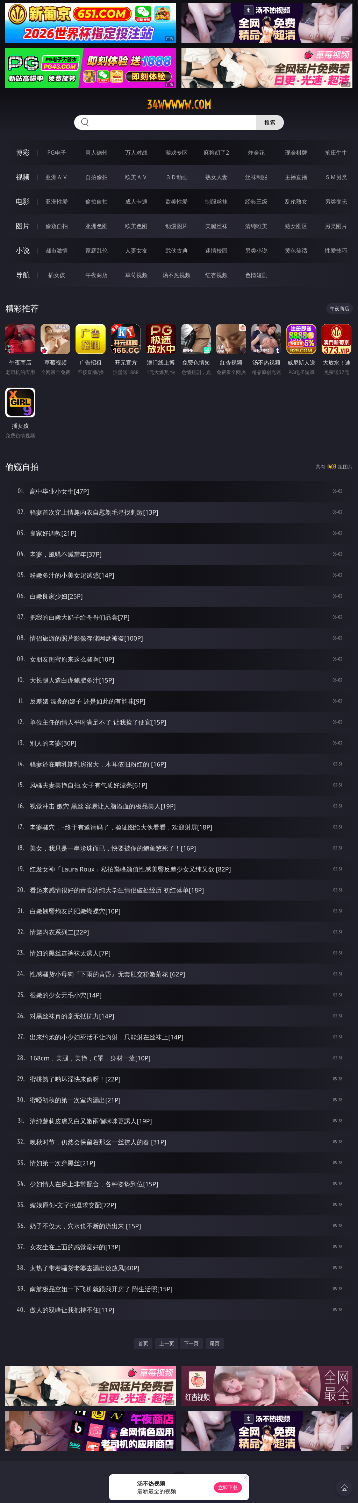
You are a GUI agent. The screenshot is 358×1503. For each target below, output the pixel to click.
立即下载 (228, 1487)
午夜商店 (96, 275)
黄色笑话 (296, 250)
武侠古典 (176, 250)
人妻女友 (136, 250)
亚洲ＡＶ (56, 177)
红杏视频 (216, 275)
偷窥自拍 (56, 226)
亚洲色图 (96, 226)
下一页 (191, 1343)
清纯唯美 (256, 226)
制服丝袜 (216, 201)
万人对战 (136, 152)
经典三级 (256, 201)
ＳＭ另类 (336, 177)
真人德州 (96, 152)
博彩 (23, 152)
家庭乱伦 (96, 250)
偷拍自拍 (96, 201)
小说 (23, 250)
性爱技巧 (336, 250)
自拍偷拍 (96, 177)
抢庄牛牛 (336, 152)
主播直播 (296, 177)
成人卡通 (136, 201)
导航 (23, 275)
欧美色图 (136, 226)
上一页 (166, 1343)
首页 (143, 1343)
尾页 (215, 1343)
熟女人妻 (216, 177)
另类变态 (336, 201)
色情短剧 (256, 275)
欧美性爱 (176, 201)
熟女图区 (296, 226)
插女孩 (56, 275)
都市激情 (56, 250)
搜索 (269, 122)
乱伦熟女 (296, 201)
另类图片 (336, 226)
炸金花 (256, 152)
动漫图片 (176, 226)
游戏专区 (176, 152)
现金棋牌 (296, 152)
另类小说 (256, 250)
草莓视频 (136, 275)
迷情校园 (216, 250)
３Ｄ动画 (176, 177)
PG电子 (56, 152)
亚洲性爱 (56, 201)
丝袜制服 (256, 177)
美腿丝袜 (216, 226)
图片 (23, 226)
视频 (23, 177)
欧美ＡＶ (136, 177)
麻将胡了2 (216, 152)
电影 (23, 201)
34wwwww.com (179, 105)
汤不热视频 (177, 275)
